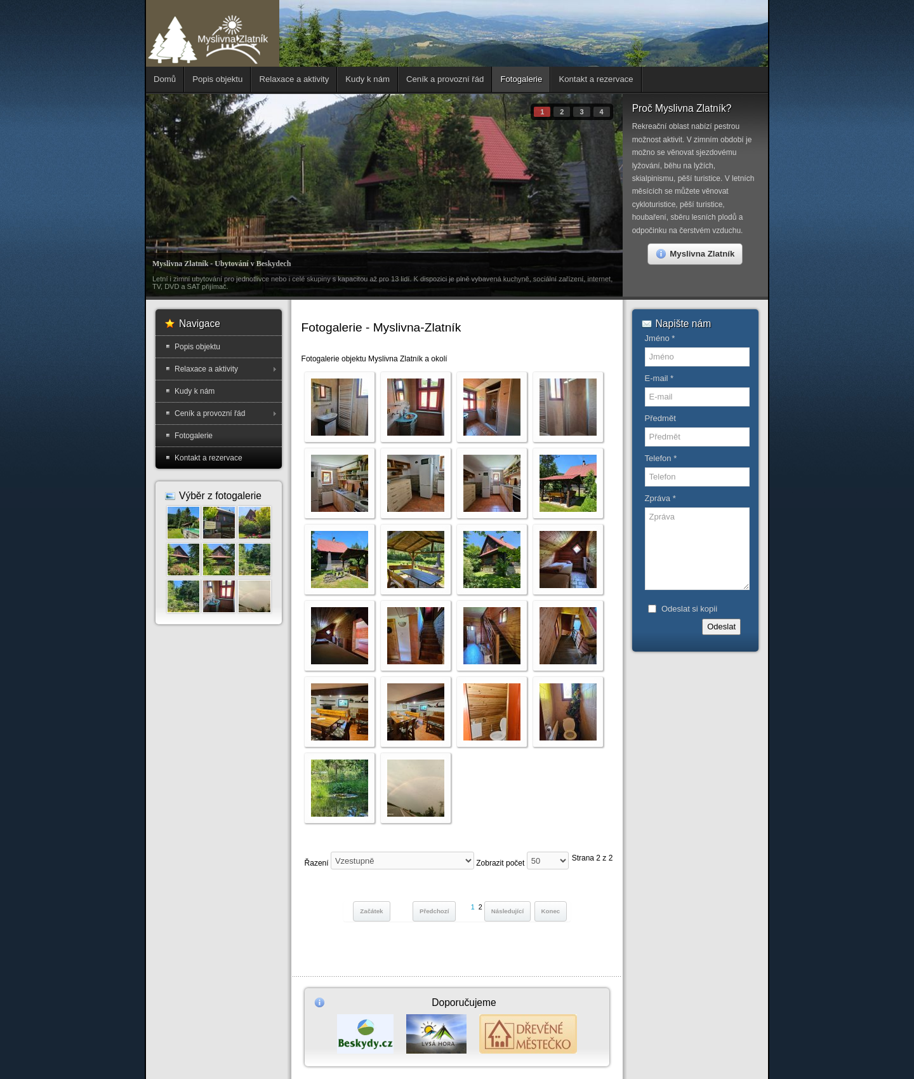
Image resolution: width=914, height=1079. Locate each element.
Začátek (371, 911)
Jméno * (660, 338)
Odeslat (721, 626)
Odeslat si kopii (689, 608)
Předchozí (434, 911)
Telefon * (661, 458)
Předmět (660, 418)
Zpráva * (660, 498)
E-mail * (659, 378)
